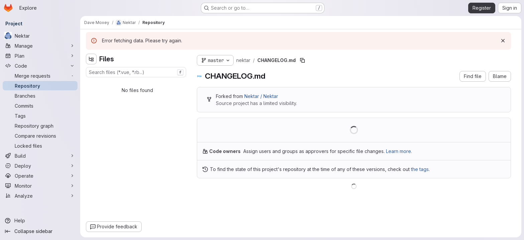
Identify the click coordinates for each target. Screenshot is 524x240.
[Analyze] (40, 195)
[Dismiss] (503, 41)
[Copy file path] (302, 60)
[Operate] (40, 175)
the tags (420, 169)
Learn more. (399, 151)
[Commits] (40, 105)
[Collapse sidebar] (40, 231)
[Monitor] (40, 185)
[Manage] (40, 45)
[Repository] (40, 85)
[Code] (40, 65)
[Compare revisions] (40, 135)
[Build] (40, 155)
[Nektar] (40, 35)
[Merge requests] (40, 75)
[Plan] (40, 55)
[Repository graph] (40, 125)
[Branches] (40, 95)
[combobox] (136, 72)
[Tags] (40, 115)
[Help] (40, 220)
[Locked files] (40, 145)
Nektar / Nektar (261, 96)
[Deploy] (40, 165)
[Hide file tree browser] (91, 59)
